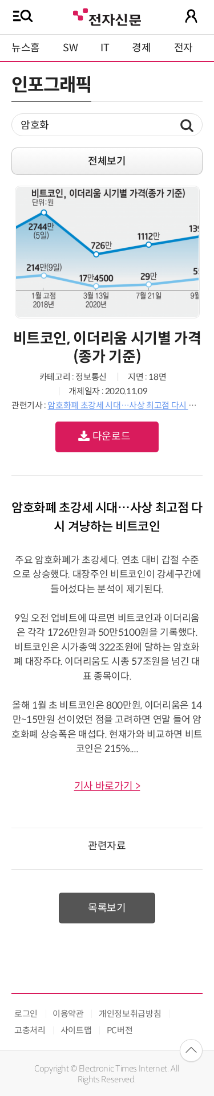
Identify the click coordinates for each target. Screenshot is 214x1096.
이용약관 (68, 1013)
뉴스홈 (25, 48)
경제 (141, 48)
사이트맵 (76, 1030)
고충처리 (30, 1030)
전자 (183, 48)
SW (70, 48)
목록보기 (107, 908)
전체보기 (107, 161)
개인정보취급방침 (130, 1013)
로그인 (26, 1013)
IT (104, 48)
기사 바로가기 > (107, 786)
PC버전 (120, 1030)
